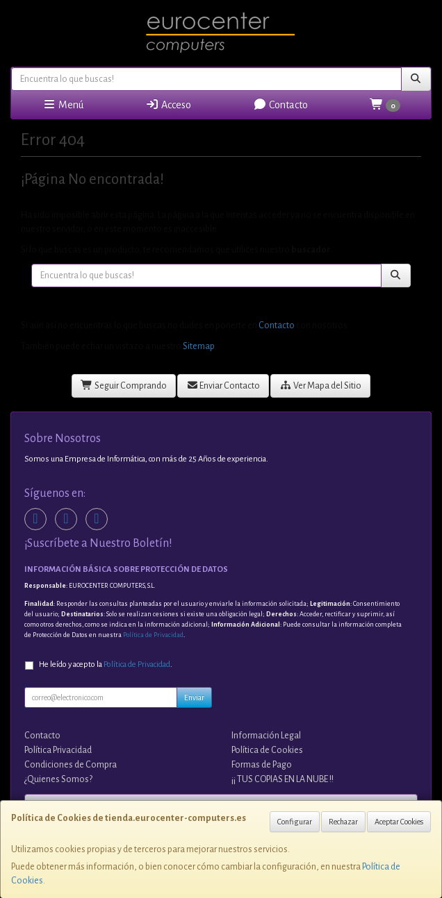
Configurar (294, 821)
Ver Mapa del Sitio (320, 385)
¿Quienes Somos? (58, 779)
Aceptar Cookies (399, 821)
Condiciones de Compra (70, 765)
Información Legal (266, 735)
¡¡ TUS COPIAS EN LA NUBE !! (282, 779)
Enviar (194, 697)
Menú (62, 104)
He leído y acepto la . (105, 664)
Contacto (280, 104)
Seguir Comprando (124, 385)
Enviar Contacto (223, 385)
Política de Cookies (267, 750)
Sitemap (199, 346)
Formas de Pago (261, 765)
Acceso (168, 104)
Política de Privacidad (153, 635)
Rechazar (343, 821)
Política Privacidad (58, 750)
